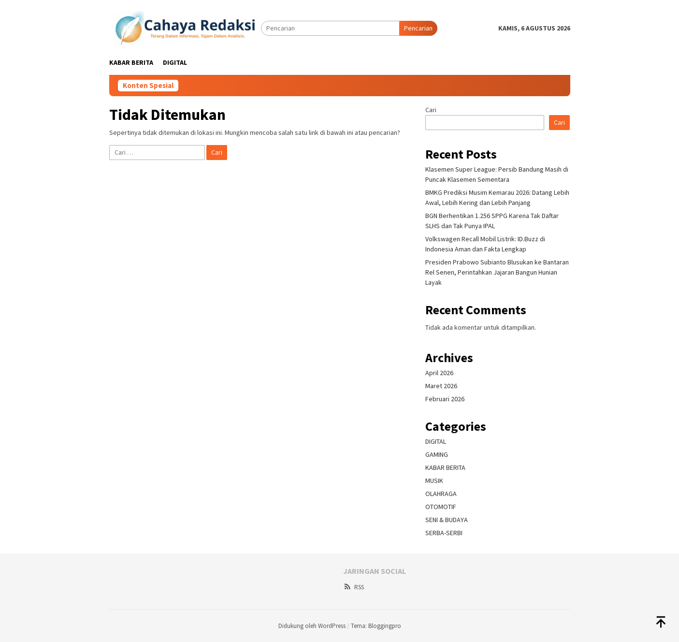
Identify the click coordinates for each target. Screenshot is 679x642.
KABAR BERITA (445, 467)
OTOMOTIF (440, 506)
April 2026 (439, 372)
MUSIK (434, 480)
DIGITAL (435, 441)
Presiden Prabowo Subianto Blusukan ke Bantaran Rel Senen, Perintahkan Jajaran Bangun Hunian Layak (497, 272)
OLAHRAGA (441, 493)
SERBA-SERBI (443, 532)
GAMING (436, 454)
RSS (353, 587)
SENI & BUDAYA (446, 519)
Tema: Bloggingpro (376, 626)
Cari (430, 109)
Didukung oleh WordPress (312, 626)
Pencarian (418, 28)
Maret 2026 (441, 385)
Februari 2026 (444, 398)
